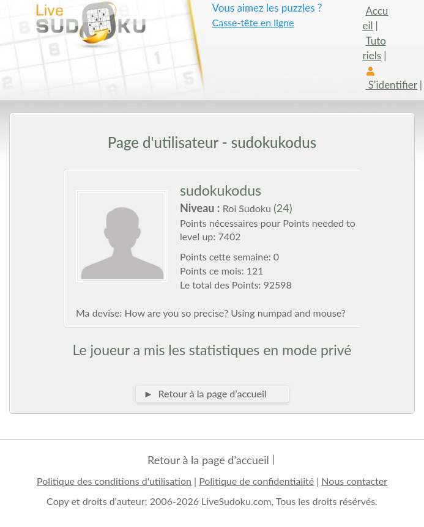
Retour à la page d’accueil (208, 459)
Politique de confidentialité (256, 481)
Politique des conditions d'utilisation (114, 481)
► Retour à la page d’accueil (205, 393)
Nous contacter (354, 481)
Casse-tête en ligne (253, 22)
